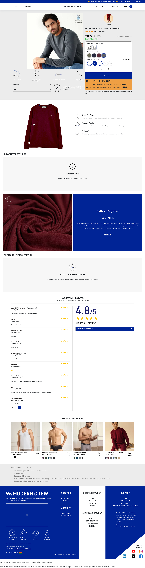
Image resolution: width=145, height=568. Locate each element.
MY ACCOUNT (66, 513)
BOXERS (92, 526)
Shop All (107, 234)
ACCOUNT (115, 6)
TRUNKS (92, 503)
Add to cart (108, 75)
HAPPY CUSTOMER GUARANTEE (125, 506)
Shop (15, 6)
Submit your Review (85, 329)
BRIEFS (92, 498)
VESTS (92, 506)
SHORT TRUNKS (92, 501)
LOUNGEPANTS (92, 521)
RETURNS (125, 503)
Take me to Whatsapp (23, 549)
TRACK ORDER (65, 516)
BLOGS (66, 501)
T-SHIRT (92, 518)
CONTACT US (125, 501)
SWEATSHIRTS (92, 524)
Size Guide (126, 60)
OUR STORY (65, 498)
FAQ (125, 498)
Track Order (29, 6)
